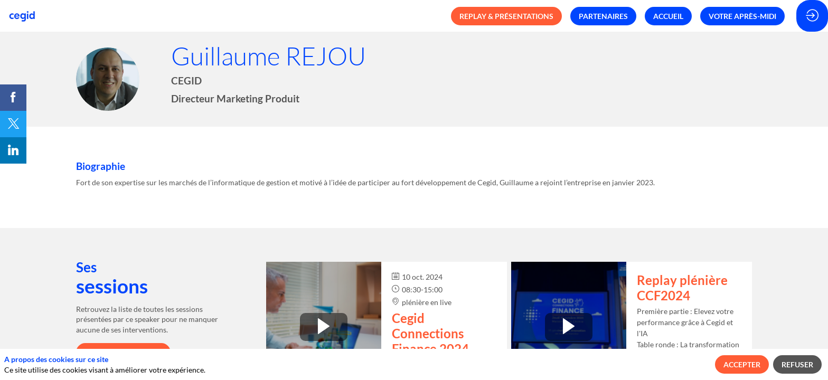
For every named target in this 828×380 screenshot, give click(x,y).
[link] (13, 97)
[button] (506, 16)
